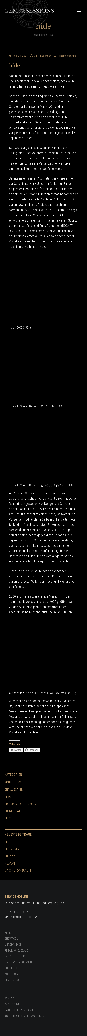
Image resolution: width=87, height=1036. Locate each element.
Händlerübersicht (17, 956)
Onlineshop (12, 968)
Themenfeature (67, 55)
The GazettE (13, 856)
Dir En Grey (12, 849)
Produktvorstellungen (20, 804)
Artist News (13, 782)
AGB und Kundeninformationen (24, 1016)
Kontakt (10, 998)
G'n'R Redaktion (43, 55)
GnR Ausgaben (14, 789)
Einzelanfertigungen (18, 962)
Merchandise (13, 944)
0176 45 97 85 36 (16, 912)
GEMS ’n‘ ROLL (13, 980)
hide (14, 65)
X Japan (10, 863)
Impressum (12, 1004)
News (8, 797)
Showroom (12, 938)
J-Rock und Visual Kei (18, 870)
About (9, 933)
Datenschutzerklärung (20, 1010)
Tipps (8, 818)
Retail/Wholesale (16, 950)
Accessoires (13, 974)
